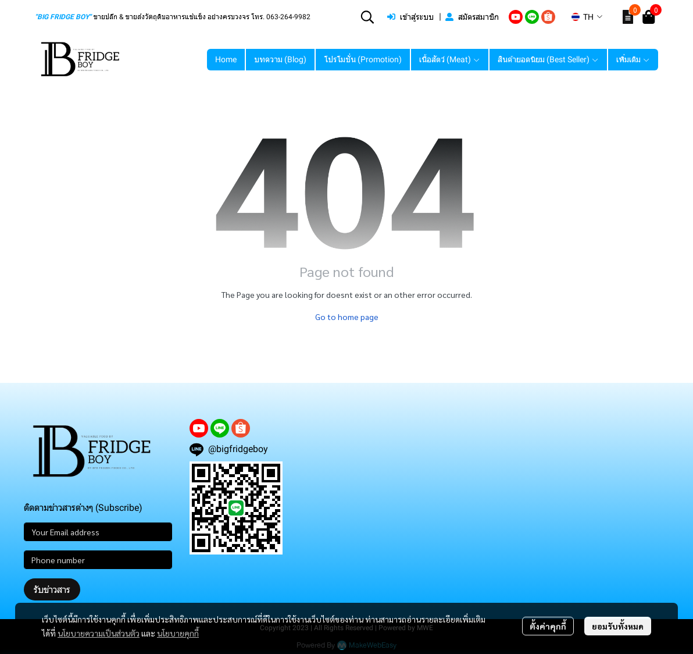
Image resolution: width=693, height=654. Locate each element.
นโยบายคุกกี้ (178, 633)
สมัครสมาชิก (472, 17)
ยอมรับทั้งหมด (618, 626)
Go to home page (346, 316)
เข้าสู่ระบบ (410, 17)
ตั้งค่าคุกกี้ (548, 626)
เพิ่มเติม (633, 59)
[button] (367, 17)
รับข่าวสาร (52, 589)
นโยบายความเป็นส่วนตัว (99, 633)
